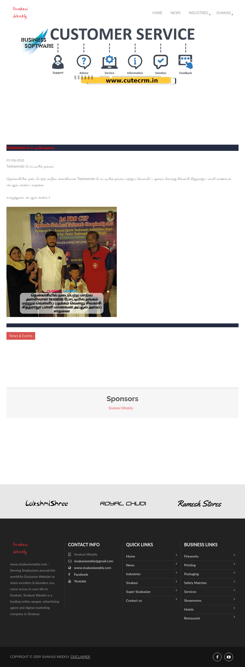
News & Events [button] (20, 336)
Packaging (209, 573)
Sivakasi (224, 13)
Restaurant (209, 617)
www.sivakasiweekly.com (92, 568)
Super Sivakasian (151, 591)
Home (157, 13)
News (176, 13)
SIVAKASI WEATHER (122, 103)
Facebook (81, 574)
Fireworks (209, 555)
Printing (209, 564)
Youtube (80, 581)
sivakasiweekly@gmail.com (93, 561)
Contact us (151, 599)
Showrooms (209, 599)
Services (209, 591)
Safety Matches (209, 582)
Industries (198, 13)
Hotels (209, 608)
